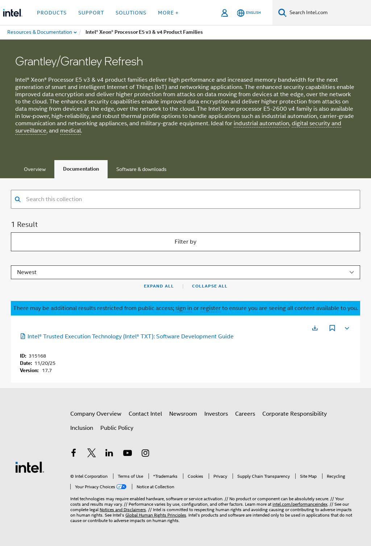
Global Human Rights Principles (155, 515)
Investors (216, 413)
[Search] (282, 12)
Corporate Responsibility (294, 413)
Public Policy (116, 428)
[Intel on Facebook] (73, 454)
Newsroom (183, 413)
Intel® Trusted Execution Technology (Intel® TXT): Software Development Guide (127, 336)
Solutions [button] (131, 12)
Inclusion (81, 428)
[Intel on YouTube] (127, 454)
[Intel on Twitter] (92, 454)
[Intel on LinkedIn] (109, 454)
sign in (183, 308)
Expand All (159, 286)
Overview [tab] (35, 169)
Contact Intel (145, 413)
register (210, 308)
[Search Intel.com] (329, 13)
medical (70, 130)
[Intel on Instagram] (145, 454)
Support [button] (91, 12)
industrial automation (261, 123)
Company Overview (95, 413)
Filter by (185, 241)
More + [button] (168, 12)
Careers (245, 413)
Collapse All (210, 286)
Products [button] (52, 12)
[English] (249, 12)
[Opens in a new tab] (314, 328)
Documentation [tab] (81, 169)
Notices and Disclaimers (123, 509)
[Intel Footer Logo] (29, 466)
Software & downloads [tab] (141, 169)
